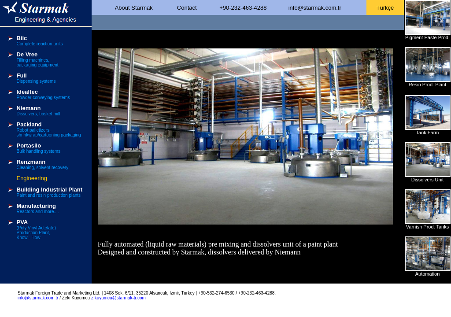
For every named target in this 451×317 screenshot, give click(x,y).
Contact (187, 7)
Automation (427, 273)
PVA (22, 222)
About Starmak (134, 7)
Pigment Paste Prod (426, 37)
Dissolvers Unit (427, 179)
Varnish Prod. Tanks (427, 226)
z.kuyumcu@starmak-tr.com (118, 297)
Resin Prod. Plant (428, 84)
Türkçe (385, 7)
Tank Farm (427, 132)
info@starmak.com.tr (314, 7)
